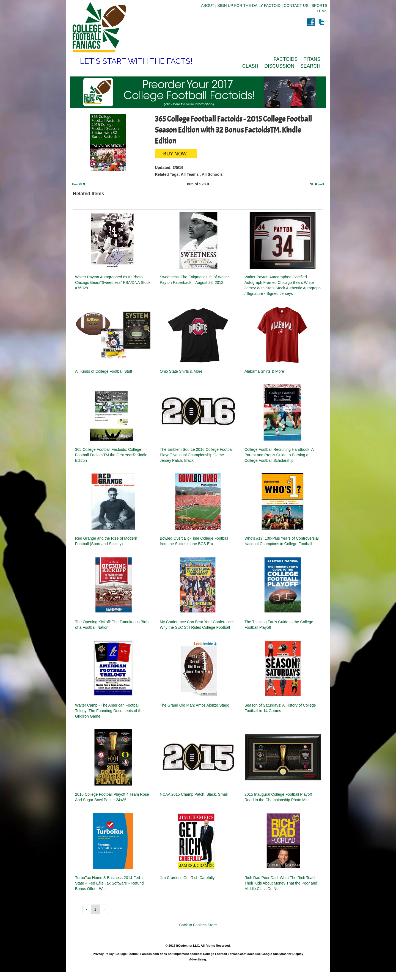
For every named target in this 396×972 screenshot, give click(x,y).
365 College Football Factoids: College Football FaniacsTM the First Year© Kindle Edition (111, 455)
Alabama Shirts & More (264, 371)
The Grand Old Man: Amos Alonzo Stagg (194, 705)
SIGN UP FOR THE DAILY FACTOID (248, 5)
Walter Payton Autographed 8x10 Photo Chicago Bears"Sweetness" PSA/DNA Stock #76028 (112, 282)
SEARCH (310, 66)
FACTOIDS (286, 59)
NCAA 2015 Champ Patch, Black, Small (194, 794)
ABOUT (207, 5)
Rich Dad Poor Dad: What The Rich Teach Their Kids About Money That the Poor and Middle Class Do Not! (280, 883)
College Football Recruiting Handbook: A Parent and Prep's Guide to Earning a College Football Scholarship (279, 455)
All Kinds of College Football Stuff (103, 371)
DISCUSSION (279, 66)
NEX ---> (316, 184)
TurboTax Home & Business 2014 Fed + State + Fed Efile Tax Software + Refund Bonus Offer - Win (109, 883)
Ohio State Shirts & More (181, 371)
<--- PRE (79, 184)
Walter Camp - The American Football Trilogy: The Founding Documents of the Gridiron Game (109, 710)
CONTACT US (296, 5)
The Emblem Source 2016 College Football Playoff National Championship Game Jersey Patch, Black (196, 455)
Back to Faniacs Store (198, 925)
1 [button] (95, 909)
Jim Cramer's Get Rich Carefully (187, 877)
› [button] (104, 909)
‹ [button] (86, 909)
